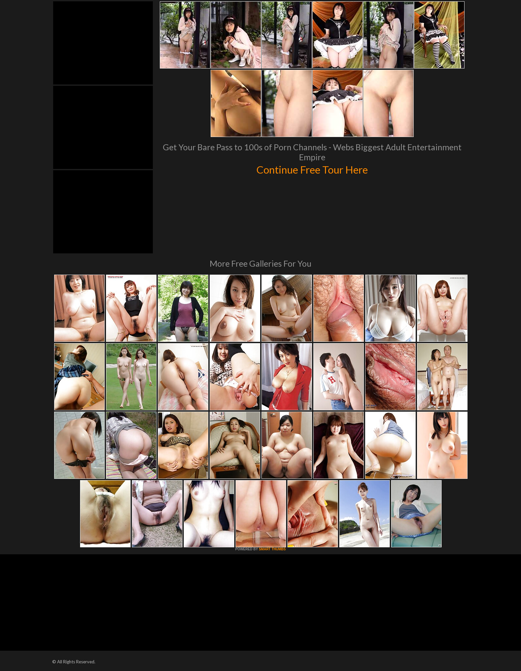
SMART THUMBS (272, 549)
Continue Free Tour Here (312, 169)
